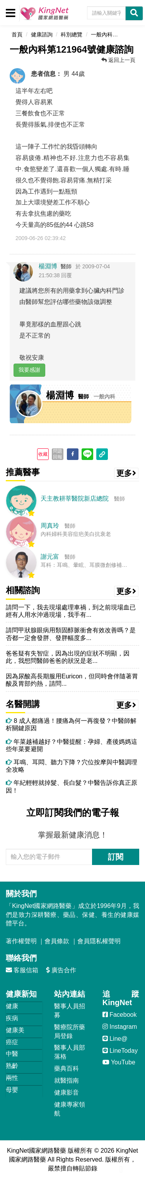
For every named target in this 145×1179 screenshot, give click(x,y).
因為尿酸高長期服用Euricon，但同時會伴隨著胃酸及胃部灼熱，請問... (72, 680)
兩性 (12, 1077)
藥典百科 (66, 1068)
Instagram (119, 1026)
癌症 (12, 1042)
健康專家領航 (69, 1109)
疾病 (12, 1018)
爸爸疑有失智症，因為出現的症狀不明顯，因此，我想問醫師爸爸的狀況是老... (68, 657)
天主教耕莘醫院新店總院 (75, 498)
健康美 (15, 1030)
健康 (12, 1006)
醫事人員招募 (69, 1010)
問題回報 (57, 453)
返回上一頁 (118, 60)
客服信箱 (22, 970)
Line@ (115, 1038)
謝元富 (50, 556)
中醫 (12, 1053)
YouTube (118, 1062)
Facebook (119, 1014)
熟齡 (12, 1065)
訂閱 (115, 857)
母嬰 (12, 1089)
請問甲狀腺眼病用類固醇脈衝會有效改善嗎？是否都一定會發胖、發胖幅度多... (71, 634)
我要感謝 (29, 370)
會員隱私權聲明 (99, 941)
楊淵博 (48, 266)
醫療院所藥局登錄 (69, 1031)
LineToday (120, 1050)
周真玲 (50, 525)
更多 (126, 473)
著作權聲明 (21, 941)
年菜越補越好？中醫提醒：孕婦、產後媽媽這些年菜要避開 (71, 745)
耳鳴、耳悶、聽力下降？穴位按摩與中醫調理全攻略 (71, 766)
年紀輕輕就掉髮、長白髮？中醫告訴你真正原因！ (71, 786)
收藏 (43, 454)
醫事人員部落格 (69, 1052)
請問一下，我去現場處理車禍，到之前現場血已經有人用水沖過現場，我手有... (71, 611)
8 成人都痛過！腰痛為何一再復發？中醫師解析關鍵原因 (71, 724)
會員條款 (56, 941)
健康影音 (66, 1092)
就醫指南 (66, 1080)
